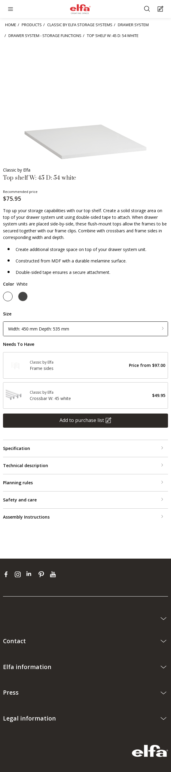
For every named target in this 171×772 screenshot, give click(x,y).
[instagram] (19, 574)
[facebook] (7, 574)
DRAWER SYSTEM (133, 24)
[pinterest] (42, 574)
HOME (10, 24)
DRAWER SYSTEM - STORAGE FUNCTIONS (44, 35)
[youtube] (53, 574)
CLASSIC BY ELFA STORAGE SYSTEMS (79, 24)
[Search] (147, 9)
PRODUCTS (32, 24)
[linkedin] (30, 574)
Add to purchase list (82, 420)
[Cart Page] (161, 9)
